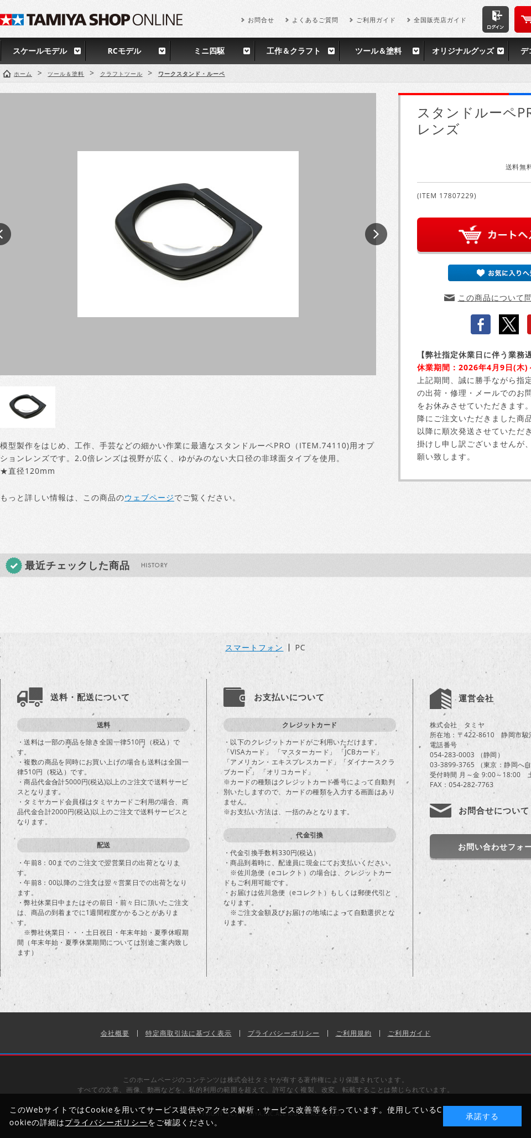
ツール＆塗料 (378, 50)
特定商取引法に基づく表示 (188, 1033)
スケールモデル (40, 50)
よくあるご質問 (315, 19)
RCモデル (123, 50)
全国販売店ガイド (440, 19)
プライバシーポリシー (284, 1033)
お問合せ (261, 19)
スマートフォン (254, 647)
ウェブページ (149, 497)
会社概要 (115, 1033)
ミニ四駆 (209, 50)
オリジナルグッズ (463, 50)
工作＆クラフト (294, 50)
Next (376, 234)
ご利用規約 (354, 1033)
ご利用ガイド (376, 19)
